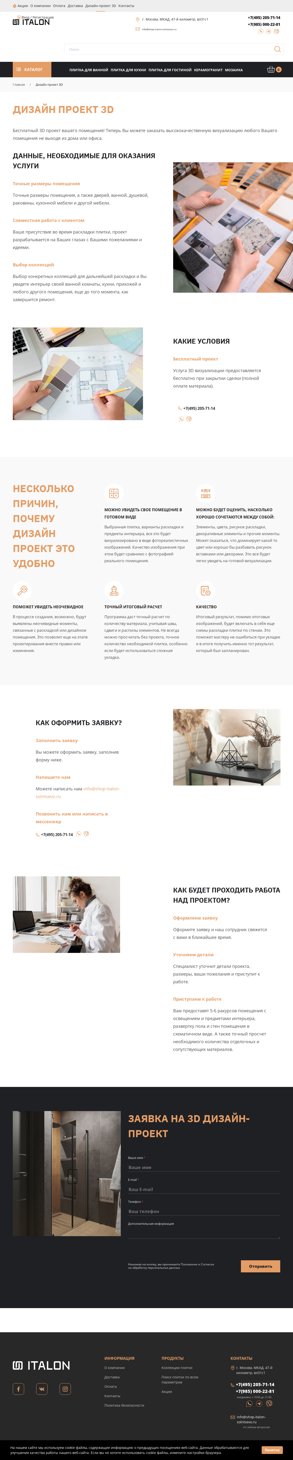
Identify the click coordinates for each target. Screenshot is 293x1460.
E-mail (133, 1179)
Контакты (112, 1395)
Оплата (110, 1386)
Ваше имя (136, 1157)
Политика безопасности (124, 1405)
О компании (114, 1367)
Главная (19, 84)
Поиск (279, 50)
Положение (189, 1264)
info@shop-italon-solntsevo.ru (159, 29)
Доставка (112, 1377)
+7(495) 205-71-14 (264, 17)
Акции (167, 1391)
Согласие (207, 1264)
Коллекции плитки (177, 1367)
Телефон (135, 1201)
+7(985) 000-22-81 (264, 24)
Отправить (260, 1266)
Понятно (272, 1450)
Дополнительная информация (151, 1223)
